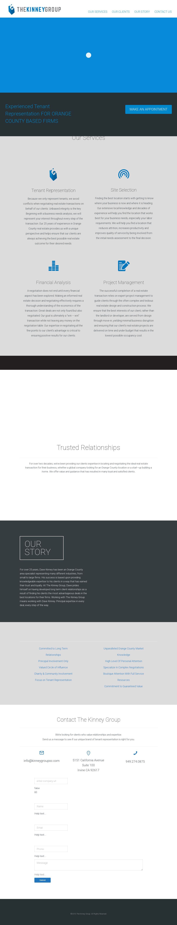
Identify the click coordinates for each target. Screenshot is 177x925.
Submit (43, 880)
